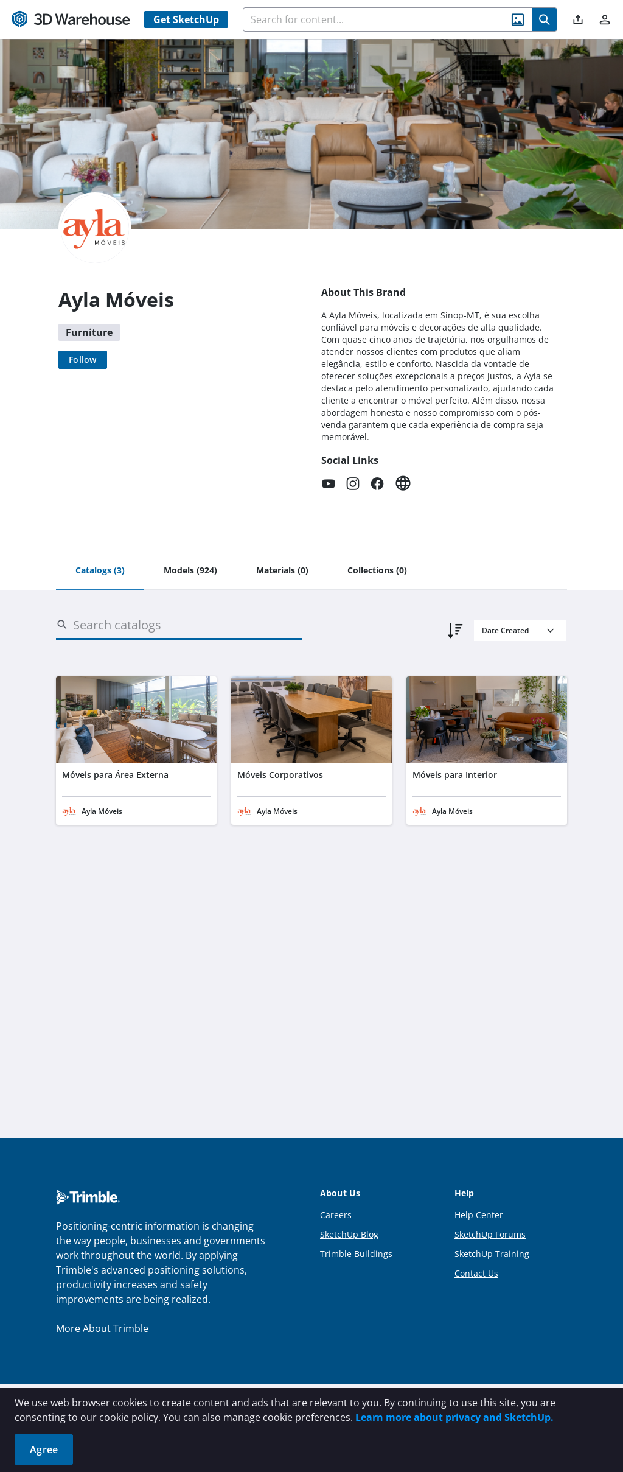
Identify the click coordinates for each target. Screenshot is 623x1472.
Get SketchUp (186, 19)
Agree (44, 1449)
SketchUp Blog (349, 1234)
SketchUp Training (491, 1254)
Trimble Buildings (356, 1254)
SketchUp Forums (490, 1234)
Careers (336, 1215)
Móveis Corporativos (280, 774)
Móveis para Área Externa (115, 774)
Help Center (478, 1215)
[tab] (100, 571)
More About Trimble (102, 1328)
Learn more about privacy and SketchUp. (454, 1417)
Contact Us (476, 1273)
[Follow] (82, 360)
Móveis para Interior (454, 774)
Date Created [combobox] (505, 630)
